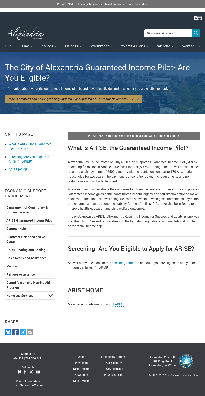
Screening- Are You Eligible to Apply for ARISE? (29, 159)
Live (8, 46)
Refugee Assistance (20, 274)
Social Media (81, 381)
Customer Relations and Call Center (26, 239)
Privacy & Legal (113, 375)
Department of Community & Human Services (27, 209)
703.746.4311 (34, 358)
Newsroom (81, 375)
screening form (122, 263)
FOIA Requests (114, 369)
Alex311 (18, 358)
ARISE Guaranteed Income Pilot (29, 220)
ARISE (119, 304)
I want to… (189, 46)
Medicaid (12, 266)
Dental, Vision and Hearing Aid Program (28, 285)
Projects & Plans (132, 46)
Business (71, 46)
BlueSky (19, 372)
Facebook (25, 372)
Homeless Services (19, 295)
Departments (81, 369)
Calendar (163, 46)
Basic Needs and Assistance (26, 258)
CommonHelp (16, 228)
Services (46, 46)
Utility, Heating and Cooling (25, 250)
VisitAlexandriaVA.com (28, 385)
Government (99, 46)
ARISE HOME (18, 169)
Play (25, 46)
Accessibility (114, 363)
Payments (81, 363)
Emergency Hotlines (113, 357)
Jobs (81, 357)
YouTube (38, 372)
